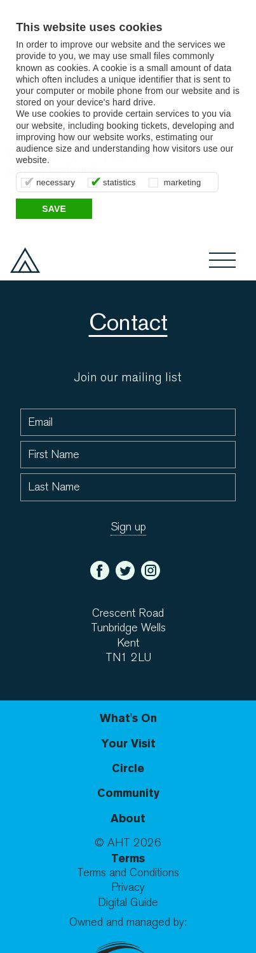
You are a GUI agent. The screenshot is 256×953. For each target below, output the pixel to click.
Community (128, 792)
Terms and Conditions (128, 872)
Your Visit (128, 743)
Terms (128, 858)
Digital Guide (128, 902)
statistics (119, 182)
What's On (128, 718)
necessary (55, 182)
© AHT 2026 (128, 843)
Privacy (128, 887)
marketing (182, 182)
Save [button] (54, 209)
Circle (128, 768)
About (128, 818)
